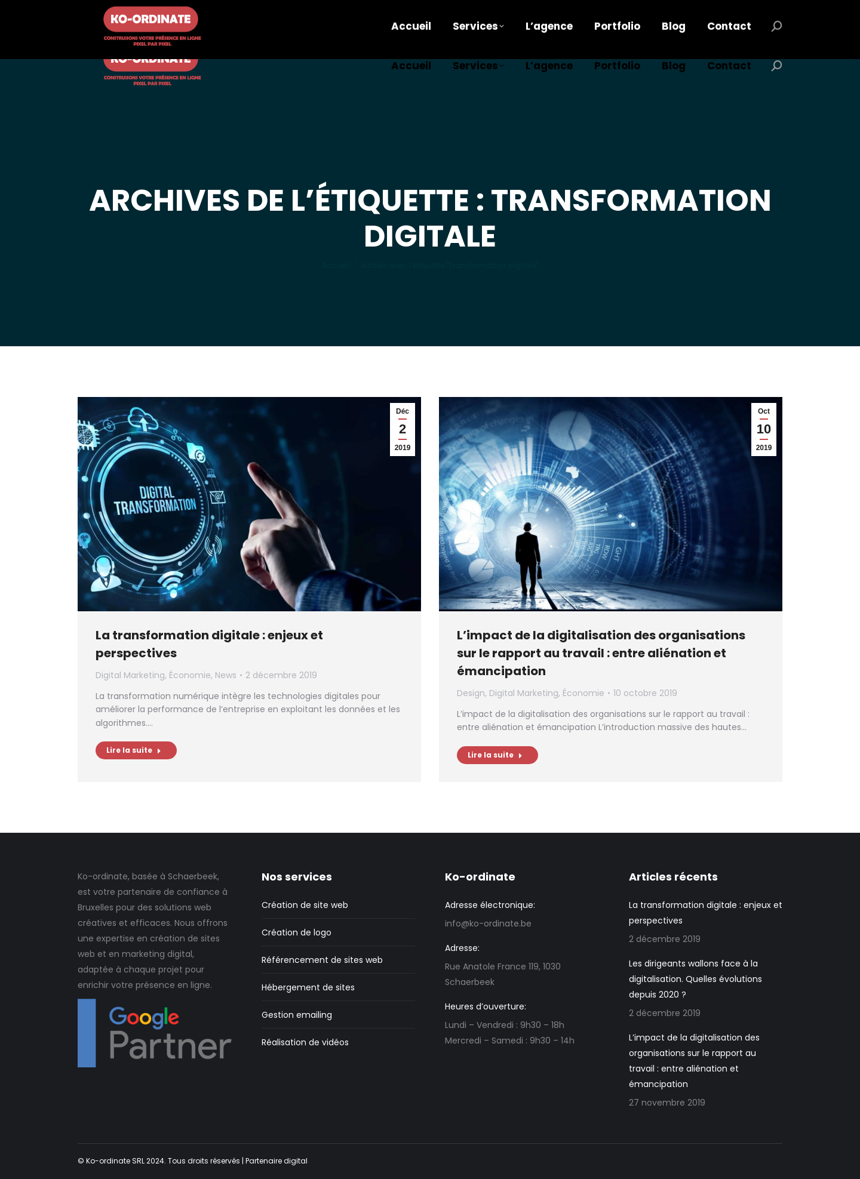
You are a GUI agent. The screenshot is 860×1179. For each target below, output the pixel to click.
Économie (190, 675)
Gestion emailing (297, 1015)
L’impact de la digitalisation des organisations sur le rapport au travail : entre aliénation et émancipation (601, 653)
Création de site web (305, 905)
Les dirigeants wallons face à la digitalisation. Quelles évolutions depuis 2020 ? (695, 979)
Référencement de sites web (322, 960)
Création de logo (296, 932)
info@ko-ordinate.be (146, 12)
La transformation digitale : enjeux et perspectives (705, 912)
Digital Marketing (130, 675)
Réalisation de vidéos (305, 1042)
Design (471, 693)
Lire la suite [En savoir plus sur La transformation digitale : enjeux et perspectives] (133, 750)
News (225, 675)
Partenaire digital (276, 1161)
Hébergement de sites (308, 987)
